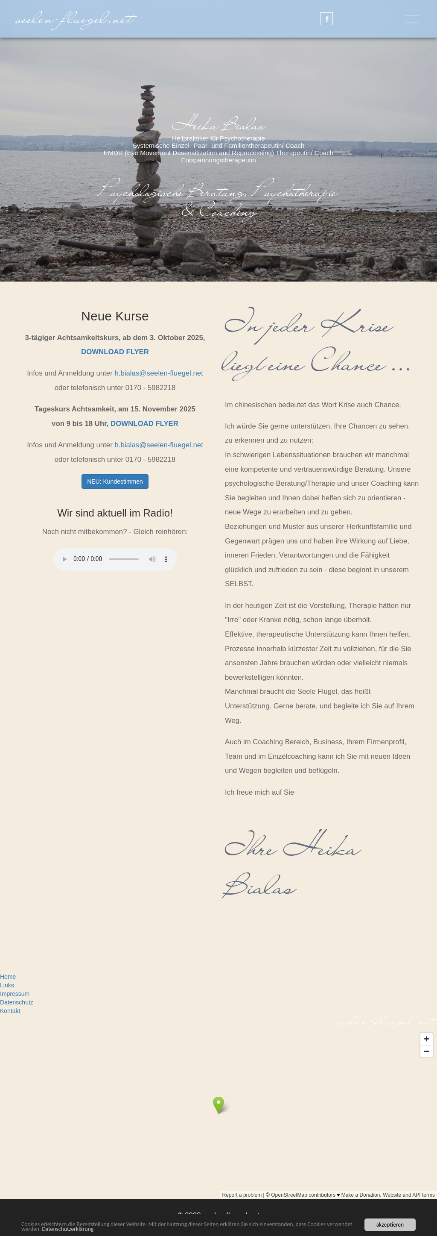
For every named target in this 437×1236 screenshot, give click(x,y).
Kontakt (10, 1010)
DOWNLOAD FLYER (115, 352)
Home (8, 976)
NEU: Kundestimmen (115, 481)
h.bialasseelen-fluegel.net (158, 373)
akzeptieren (390, 1224)
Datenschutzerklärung (67, 1229)
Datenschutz (16, 1002)
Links (7, 985)
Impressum (14, 993)
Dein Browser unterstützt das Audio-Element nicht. (115, 559)
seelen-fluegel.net (76, 18)
